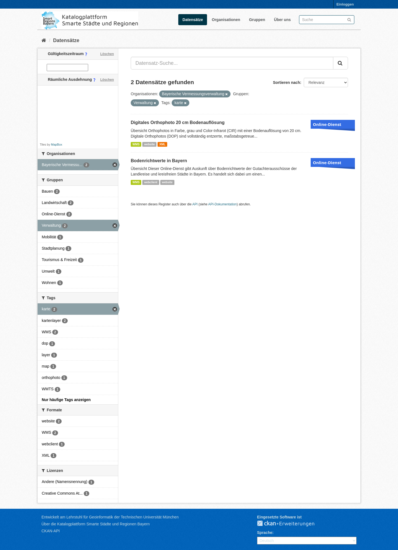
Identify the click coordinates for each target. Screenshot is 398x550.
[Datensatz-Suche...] (232, 63)
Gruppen (257, 19)
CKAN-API (50, 531)
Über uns (282, 19)
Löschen (107, 54)
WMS (136, 144)
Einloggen (345, 4)
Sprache (264, 532)
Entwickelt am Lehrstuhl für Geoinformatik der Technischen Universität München (110, 517)
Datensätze (192, 19)
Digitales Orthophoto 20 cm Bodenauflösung (178, 122)
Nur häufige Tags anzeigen (66, 399)
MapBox (56, 144)
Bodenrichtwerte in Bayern (159, 160)
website (149, 144)
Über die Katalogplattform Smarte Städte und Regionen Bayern (95, 524)
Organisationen (226, 19)
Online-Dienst (327, 124)
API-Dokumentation (222, 204)
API (195, 204)
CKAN (290, 523)
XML (162, 144)
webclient (150, 182)
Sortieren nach (286, 82)
